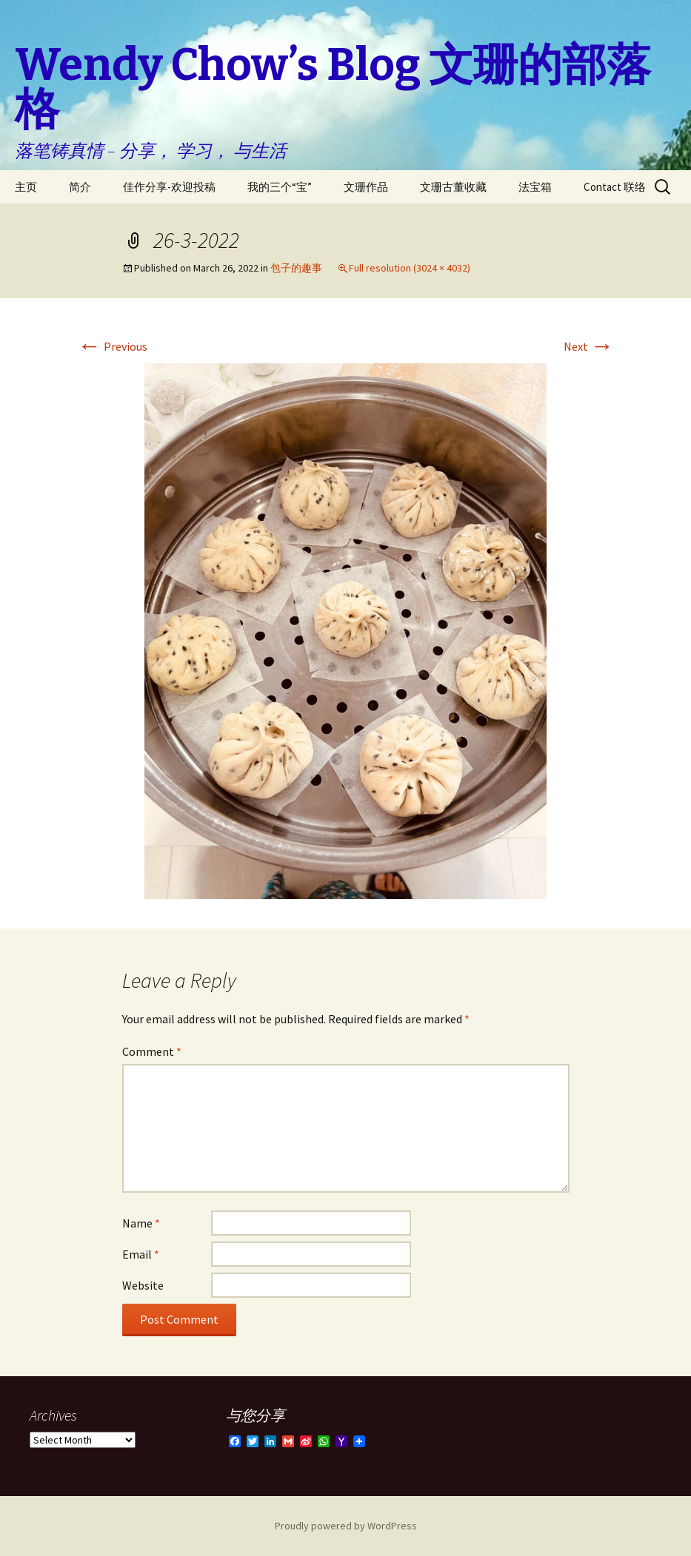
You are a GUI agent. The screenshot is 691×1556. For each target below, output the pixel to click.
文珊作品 (366, 187)
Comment (151, 1051)
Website (143, 1285)
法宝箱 (535, 187)
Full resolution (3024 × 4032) (409, 268)
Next (589, 346)
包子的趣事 (296, 268)
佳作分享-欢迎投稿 (169, 187)
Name (141, 1223)
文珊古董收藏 (453, 187)
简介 (80, 187)
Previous (112, 346)
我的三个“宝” (279, 187)
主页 (26, 187)
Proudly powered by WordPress (346, 1525)
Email (140, 1254)
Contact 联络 (615, 187)
